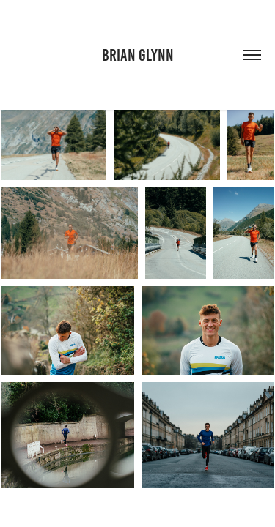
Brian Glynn (138, 55)
